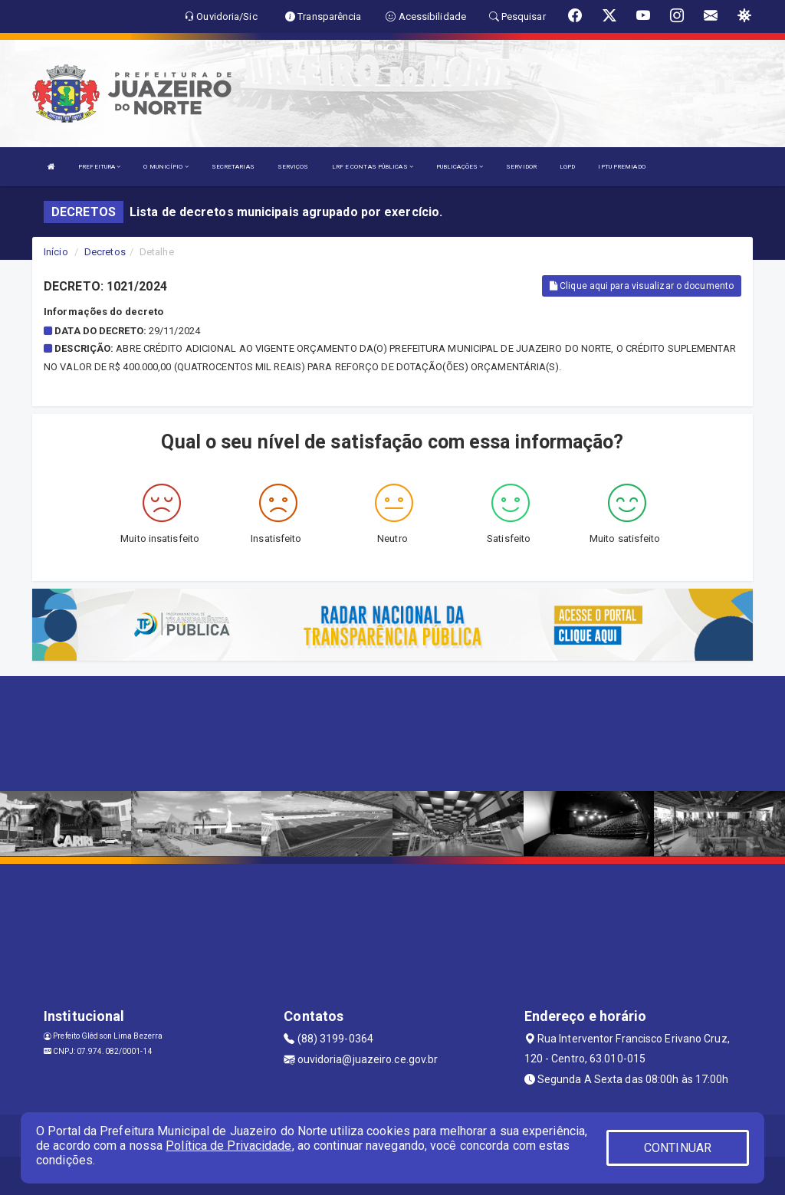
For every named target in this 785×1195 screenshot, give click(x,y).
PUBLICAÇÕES (459, 166)
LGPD (567, 166)
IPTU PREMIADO (621, 166)
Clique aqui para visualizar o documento (642, 286)
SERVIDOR (521, 166)
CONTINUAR (677, 1148)
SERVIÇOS (293, 166)
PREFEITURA (99, 166)
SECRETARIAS (233, 166)
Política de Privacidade (228, 1145)
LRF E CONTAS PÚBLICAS (372, 166)
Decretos (105, 252)
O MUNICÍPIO (165, 166)
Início (56, 252)
